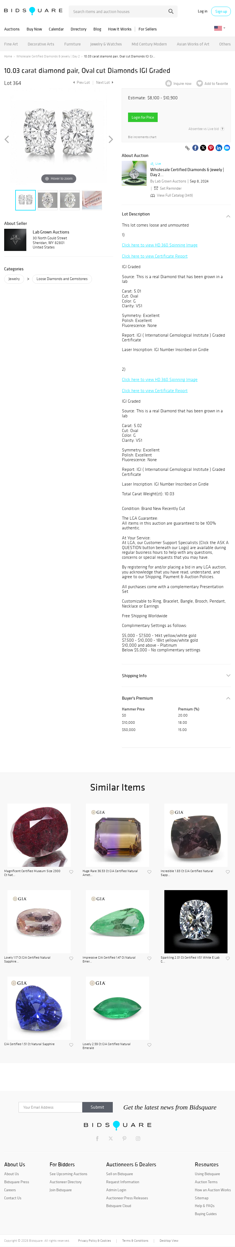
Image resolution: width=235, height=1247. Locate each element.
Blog (97, 29)
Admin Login (116, 1189)
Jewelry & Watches (106, 44)
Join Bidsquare (61, 1189)
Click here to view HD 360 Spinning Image (160, 245)
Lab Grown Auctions (51, 232)
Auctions (12, 29)
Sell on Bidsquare (119, 1173)
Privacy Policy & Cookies (94, 1241)
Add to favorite (216, 83)
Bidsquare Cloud (118, 1205)
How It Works (120, 29)
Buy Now (34, 29)
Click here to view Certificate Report (155, 256)
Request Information (122, 1181)
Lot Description (136, 214)
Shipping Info (134, 675)
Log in (202, 11)
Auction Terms (206, 1181)
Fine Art (11, 44)
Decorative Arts (41, 44)
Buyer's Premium (137, 698)
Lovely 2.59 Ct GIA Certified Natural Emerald (107, 1046)
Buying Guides (206, 1213)
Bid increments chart (142, 137)
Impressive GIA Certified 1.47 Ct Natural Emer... (109, 959)
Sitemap (201, 1197)
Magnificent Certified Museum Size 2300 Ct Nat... (32, 873)
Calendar (56, 29)
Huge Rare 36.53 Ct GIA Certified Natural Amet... (110, 873)
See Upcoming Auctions (68, 1173)
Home (8, 56)
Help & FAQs (204, 1205)
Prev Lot (81, 82)
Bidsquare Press (16, 1181)
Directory (78, 29)
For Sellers (148, 29)
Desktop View (169, 1241)
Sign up (221, 11)
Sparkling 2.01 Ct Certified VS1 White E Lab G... (190, 959)
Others (225, 44)
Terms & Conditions (135, 1241)
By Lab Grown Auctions (168, 181)
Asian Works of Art (193, 44)
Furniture (72, 44)
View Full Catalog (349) (171, 195)
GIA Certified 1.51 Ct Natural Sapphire (29, 1044)
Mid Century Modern (149, 44)
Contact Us (12, 1197)
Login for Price (143, 117)
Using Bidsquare (207, 1173)
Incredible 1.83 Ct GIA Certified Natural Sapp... (187, 873)
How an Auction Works (213, 1189)
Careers (10, 1189)
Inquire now (182, 83)
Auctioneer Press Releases (127, 1197)
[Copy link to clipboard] (187, 148)
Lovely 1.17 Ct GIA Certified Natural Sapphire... (27, 959)
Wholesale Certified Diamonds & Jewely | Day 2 (48, 56)
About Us (11, 1173)
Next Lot (104, 82)
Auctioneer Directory (65, 1181)
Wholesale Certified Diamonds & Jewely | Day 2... (187, 172)
